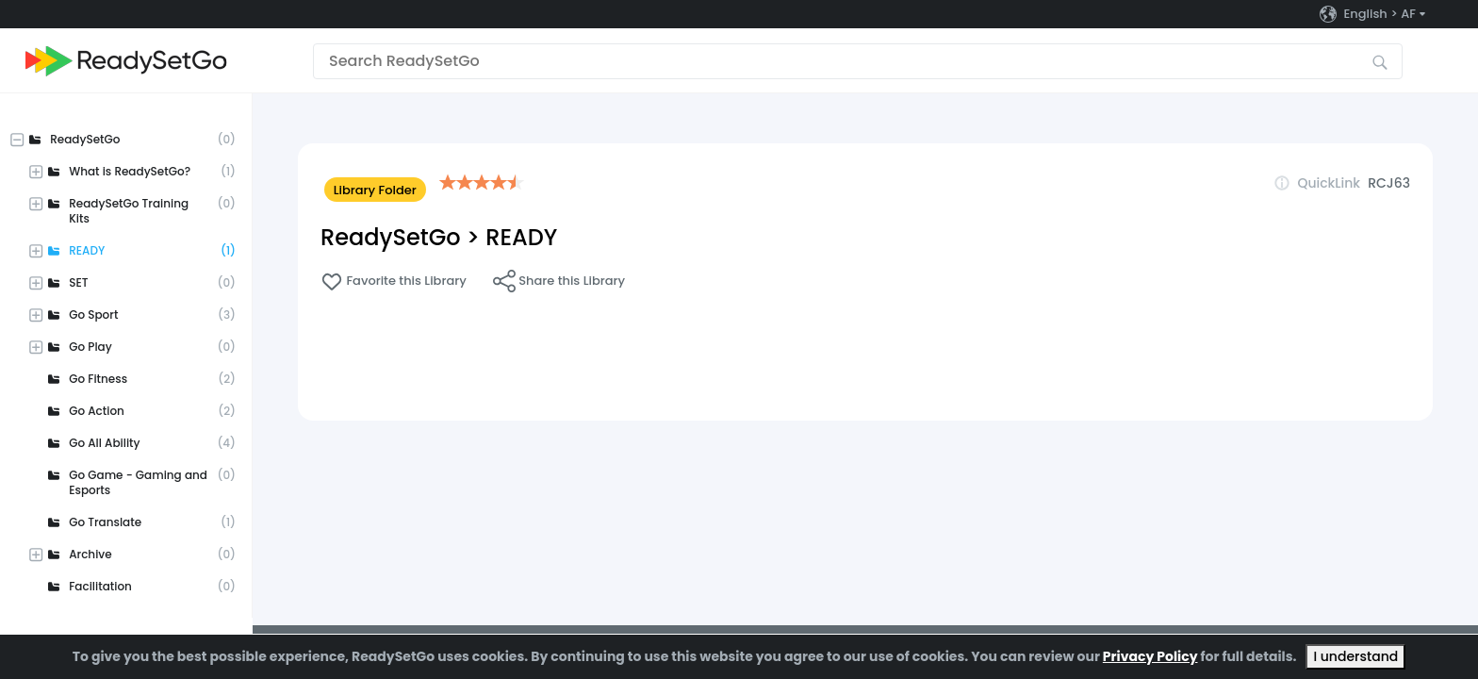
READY (521, 237)
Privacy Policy (1150, 656)
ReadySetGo (390, 237)
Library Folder (375, 190)
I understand (1355, 656)
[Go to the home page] (126, 61)
